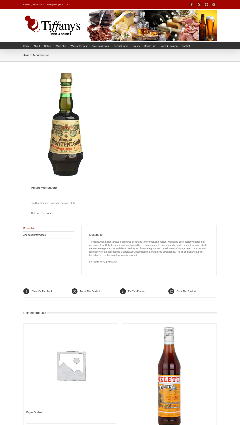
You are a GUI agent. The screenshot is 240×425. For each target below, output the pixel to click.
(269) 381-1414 (37, 4)
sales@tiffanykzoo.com (57, 4)
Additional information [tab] (34, 235)
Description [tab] (29, 228)
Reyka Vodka (34, 412)
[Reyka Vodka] (71, 365)
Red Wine (47, 213)
